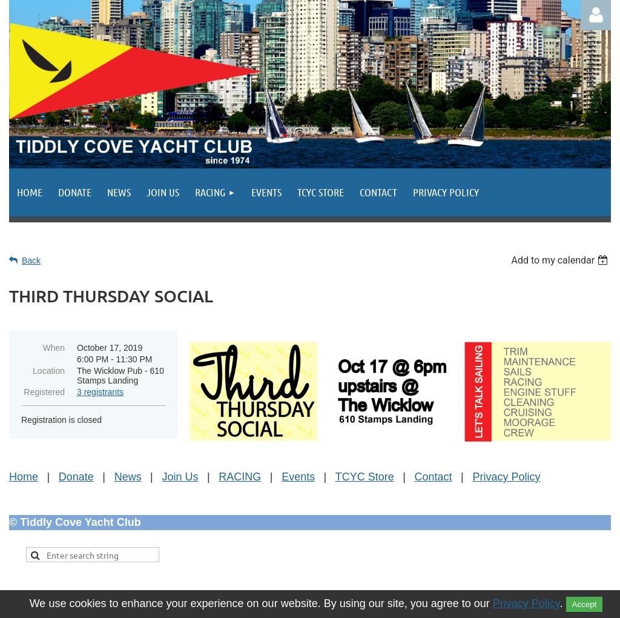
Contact (433, 477)
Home (23, 477)
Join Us (180, 477)
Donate (76, 477)
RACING (240, 477)
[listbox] (561, 260)
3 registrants (100, 392)
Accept (584, 604)
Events (298, 477)
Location (49, 371)
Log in (596, 15)
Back (31, 260)
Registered (44, 392)
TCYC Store (364, 477)
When (53, 348)
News (128, 477)
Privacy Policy (506, 477)
